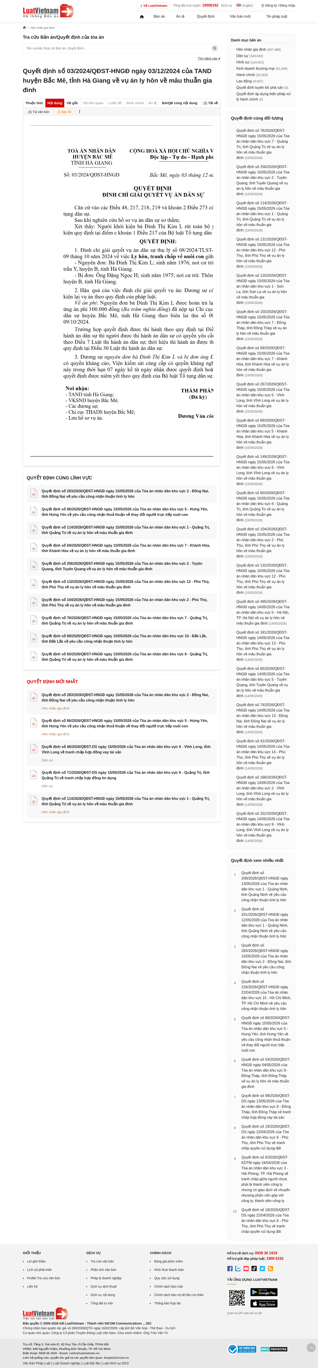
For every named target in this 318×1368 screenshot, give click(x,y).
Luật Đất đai (91, 1363)
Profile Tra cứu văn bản (43, 1278)
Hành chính (246, 75)
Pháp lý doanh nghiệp (106, 1278)
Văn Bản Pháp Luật (37, 1363)
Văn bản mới (240, 16)
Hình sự (243, 62)
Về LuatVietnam (153, 6)
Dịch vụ (226, 5)
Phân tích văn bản (103, 1270)
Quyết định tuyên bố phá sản (260, 87)
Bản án (159, 16)
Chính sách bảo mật (168, 1286)
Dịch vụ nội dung (103, 1295)
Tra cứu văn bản (102, 1261)
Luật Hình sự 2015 (115, 1363)
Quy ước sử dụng (166, 1278)
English (245, 5)
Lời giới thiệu (36, 1261)
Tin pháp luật (276, 16)
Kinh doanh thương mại (256, 68)
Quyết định (205, 16)
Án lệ (180, 16)
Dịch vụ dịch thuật (104, 1286)
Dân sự (47, 760)
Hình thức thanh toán (169, 1270)
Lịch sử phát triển (39, 1270)
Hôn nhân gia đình (56, 708)
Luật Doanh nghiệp (66, 1363)
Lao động (244, 81)
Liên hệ (32, 1286)
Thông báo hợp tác (167, 1303)
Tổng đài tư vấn (102, 1303)
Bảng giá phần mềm (168, 1261)
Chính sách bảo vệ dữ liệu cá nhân (178, 1295)
